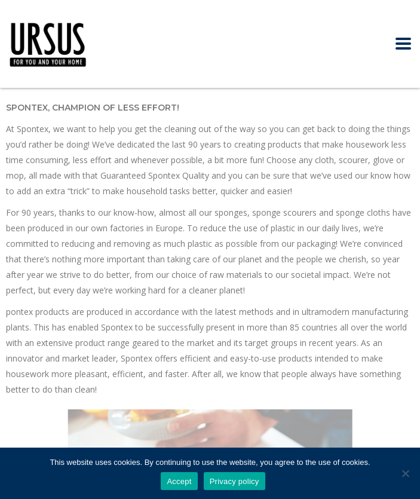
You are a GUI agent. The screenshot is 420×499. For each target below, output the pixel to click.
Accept (179, 481)
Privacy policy (234, 481)
